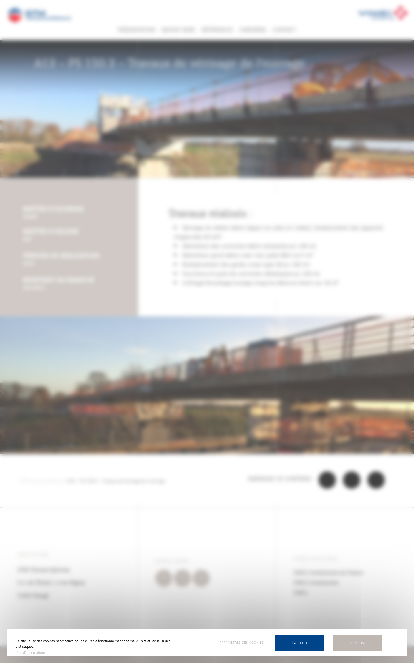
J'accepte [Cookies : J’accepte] (300, 642)
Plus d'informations (31, 652)
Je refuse (358, 642)
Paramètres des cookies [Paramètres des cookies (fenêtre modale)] (242, 642)
